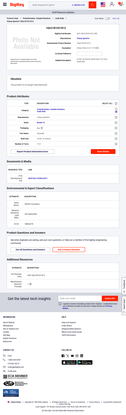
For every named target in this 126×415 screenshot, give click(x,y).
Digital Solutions (9, 338)
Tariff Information (69, 335)
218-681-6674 (11, 364)
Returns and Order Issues (72, 332)
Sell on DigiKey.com (11, 329)
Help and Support (69, 322)
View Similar (103, 151)
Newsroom (7, 341)
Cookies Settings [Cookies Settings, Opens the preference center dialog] (43, 410)
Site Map (6, 335)
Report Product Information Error (32, 151)
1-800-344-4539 (12, 360)
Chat (7, 356)
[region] (63, 404)
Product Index (12, 18)
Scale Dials (59, 18)
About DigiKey (9, 322)
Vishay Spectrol (83, 38)
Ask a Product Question (69, 249)
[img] (17, 5)
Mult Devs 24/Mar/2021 (38, 178)
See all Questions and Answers (30, 249)
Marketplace (8, 326)
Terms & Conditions (32, 404)
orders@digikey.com (13, 367)
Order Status (67, 326)
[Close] (121, 398)
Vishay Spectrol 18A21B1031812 (20, 21)
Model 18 (41, 123)
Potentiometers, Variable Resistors (37, 18)
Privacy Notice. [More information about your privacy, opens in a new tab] (51, 404)
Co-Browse (9, 371)
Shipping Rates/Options (71, 329)
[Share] (115, 18)
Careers (6, 332)
